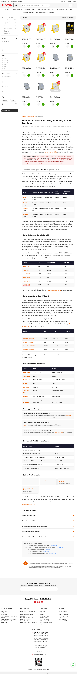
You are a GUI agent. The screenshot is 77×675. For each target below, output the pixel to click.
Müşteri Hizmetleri (44, 620)
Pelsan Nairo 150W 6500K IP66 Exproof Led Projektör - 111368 (26, 68)
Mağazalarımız (60, 9)
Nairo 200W (26, 284)
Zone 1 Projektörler (45, 480)
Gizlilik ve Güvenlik (44, 621)
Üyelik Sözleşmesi (44, 616)
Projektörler (4, 615)
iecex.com (47, 549)
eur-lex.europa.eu (59, 547)
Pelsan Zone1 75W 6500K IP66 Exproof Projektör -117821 (55, 68)
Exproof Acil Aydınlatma (10, 28)
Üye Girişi (42, 615)
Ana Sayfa (24, 116)
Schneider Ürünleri (63, 616)
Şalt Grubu (4, 623)
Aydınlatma (7, 9)
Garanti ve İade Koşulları (46, 623)
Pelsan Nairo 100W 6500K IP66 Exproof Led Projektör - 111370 (55, 97)
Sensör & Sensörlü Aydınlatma (9, 620)
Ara (47, 5)
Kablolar (34, 9)
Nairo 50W (26, 266)
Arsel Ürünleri (62, 620)
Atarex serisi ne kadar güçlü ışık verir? (31, 531)
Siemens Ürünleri (63, 615)
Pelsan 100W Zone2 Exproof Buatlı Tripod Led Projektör (69, 39)
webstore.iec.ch (54, 545)
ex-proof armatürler (51, 152)
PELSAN (23, 36)
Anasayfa (25, 12)
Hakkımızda (63, 1)
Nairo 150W (26, 281)
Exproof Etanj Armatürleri (10, 19)
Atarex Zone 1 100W (29, 335)
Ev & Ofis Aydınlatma (17, 9)
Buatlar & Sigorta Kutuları (44, 9)
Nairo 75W (26, 270)
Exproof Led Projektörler (10, 22)
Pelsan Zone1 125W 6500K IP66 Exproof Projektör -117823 (25, 97)
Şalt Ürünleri (27, 9)
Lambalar (3, 613)
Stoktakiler (5, 82)
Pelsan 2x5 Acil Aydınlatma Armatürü (27, 615)
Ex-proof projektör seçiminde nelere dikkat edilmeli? (34, 536)
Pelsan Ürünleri (62, 613)
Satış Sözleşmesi (44, 618)
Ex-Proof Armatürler (39, 12)
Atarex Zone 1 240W (29, 346)
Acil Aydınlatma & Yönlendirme (9, 616)
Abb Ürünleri (62, 618)
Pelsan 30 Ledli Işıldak (25, 621)
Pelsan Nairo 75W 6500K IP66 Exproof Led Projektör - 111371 (41, 39)
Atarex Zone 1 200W (29, 342)
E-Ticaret (34, 673)
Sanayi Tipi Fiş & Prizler (7, 621)
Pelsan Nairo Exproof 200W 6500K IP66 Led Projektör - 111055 (40, 68)
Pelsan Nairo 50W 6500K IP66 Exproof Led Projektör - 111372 (26, 39)
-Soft (30, 673)
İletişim (69, 1)
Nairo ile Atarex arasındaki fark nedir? (30, 521)
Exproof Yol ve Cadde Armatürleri (10, 30)
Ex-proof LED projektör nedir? (28, 515)
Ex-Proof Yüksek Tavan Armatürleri (28, 489)
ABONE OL (54, 588)
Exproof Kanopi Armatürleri (10, 34)
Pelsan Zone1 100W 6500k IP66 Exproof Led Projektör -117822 (69, 68)
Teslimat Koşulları (44, 613)
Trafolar (3, 618)
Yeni (4, 91)
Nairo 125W (26, 277)
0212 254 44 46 (5, 1)
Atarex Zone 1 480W (29, 349)
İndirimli (5, 87)
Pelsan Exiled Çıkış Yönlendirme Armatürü (28, 623)
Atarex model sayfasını (67, 355)
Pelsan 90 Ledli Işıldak (25, 620)
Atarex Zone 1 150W (29, 338)
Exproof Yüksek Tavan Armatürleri (10, 25)
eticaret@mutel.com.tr (16, 1)
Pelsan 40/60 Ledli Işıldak (26, 618)
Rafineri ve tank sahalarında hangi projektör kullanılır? (34, 526)
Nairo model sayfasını (54, 290)
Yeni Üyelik (42, 612)
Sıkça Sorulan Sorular (45, 624)
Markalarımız (69, 9)
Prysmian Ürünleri (63, 621)
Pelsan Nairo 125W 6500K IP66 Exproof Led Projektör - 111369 (55, 39)
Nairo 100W (26, 274)
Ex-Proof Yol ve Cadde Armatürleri (63, 480)
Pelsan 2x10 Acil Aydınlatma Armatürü (27, 612)
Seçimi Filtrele (9, 110)
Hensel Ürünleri (63, 612)
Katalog (74, 1)
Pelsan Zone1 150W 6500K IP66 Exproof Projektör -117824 (40, 97)
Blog (53, 9)
